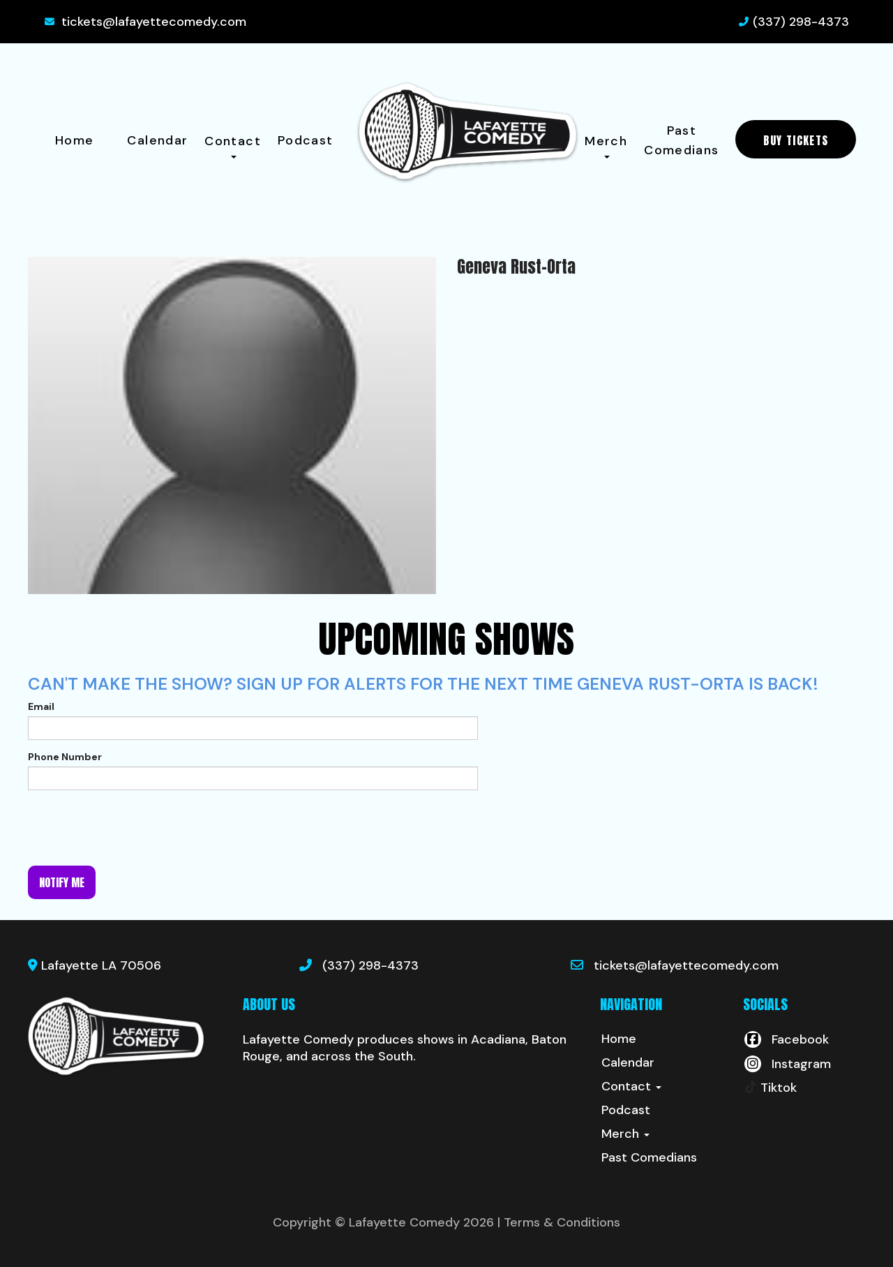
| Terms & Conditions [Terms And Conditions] (558, 1222)
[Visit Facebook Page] (786, 1039)
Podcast (305, 140)
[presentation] (134, 828)
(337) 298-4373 (801, 21)
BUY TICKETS (795, 140)
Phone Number (65, 756)
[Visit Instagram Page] (787, 1063)
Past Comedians (681, 140)
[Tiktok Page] (770, 1087)
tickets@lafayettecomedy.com (153, 21)
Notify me (61, 882)
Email (41, 706)
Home (74, 140)
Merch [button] (606, 145)
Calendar (157, 140)
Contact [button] (232, 145)
